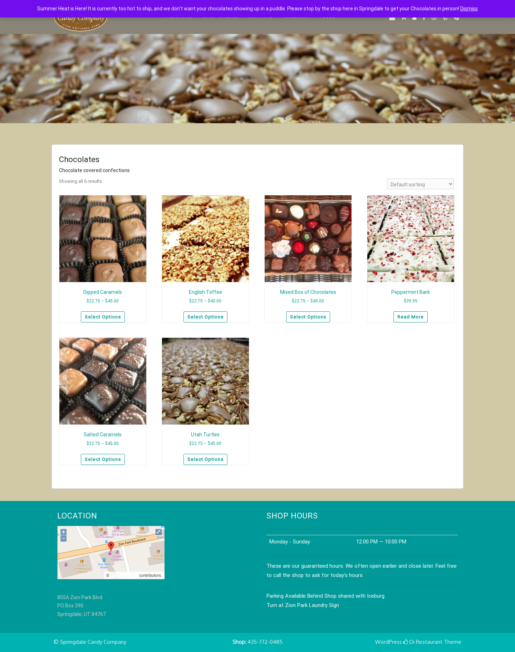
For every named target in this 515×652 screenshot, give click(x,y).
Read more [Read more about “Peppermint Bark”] (410, 317)
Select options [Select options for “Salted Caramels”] (103, 459)
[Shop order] (420, 184)
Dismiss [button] (469, 8)
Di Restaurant (422, 641)
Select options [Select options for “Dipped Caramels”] (103, 317)
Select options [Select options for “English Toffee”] (205, 317)
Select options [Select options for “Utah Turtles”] (205, 459)
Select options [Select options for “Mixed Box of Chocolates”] (308, 317)
